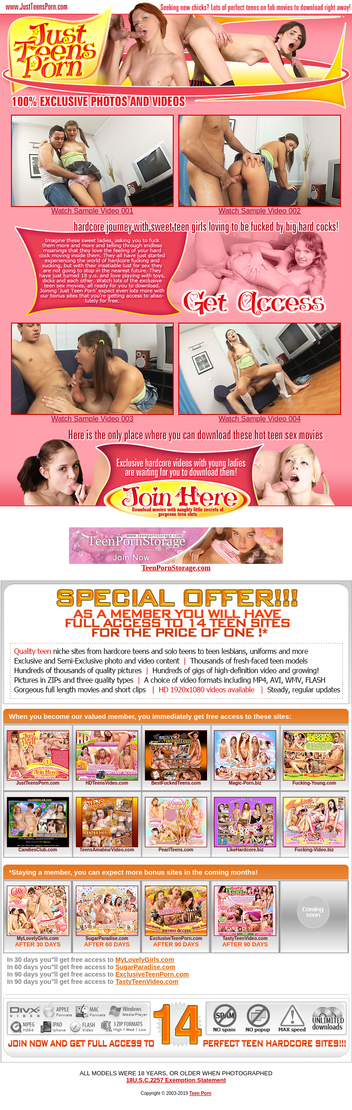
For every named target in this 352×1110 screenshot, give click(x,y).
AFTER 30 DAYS (38, 944)
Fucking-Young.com (314, 783)
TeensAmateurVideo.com (107, 849)
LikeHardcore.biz (245, 849)
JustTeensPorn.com (37, 783)
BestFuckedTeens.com (176, 783)
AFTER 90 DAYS (176, 944)
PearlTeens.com (176, 849)
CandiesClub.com (37, 849)
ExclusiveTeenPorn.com (176, 938)
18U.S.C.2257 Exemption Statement (176, 1080)
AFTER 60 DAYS (107, 944)
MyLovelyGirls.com (38, 938)
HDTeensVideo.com (106, 783)
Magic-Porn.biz (245, 783)
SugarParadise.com (106, 938)
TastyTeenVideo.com (245, 938)
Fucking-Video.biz (314, 849)
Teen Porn (200, 1093)
